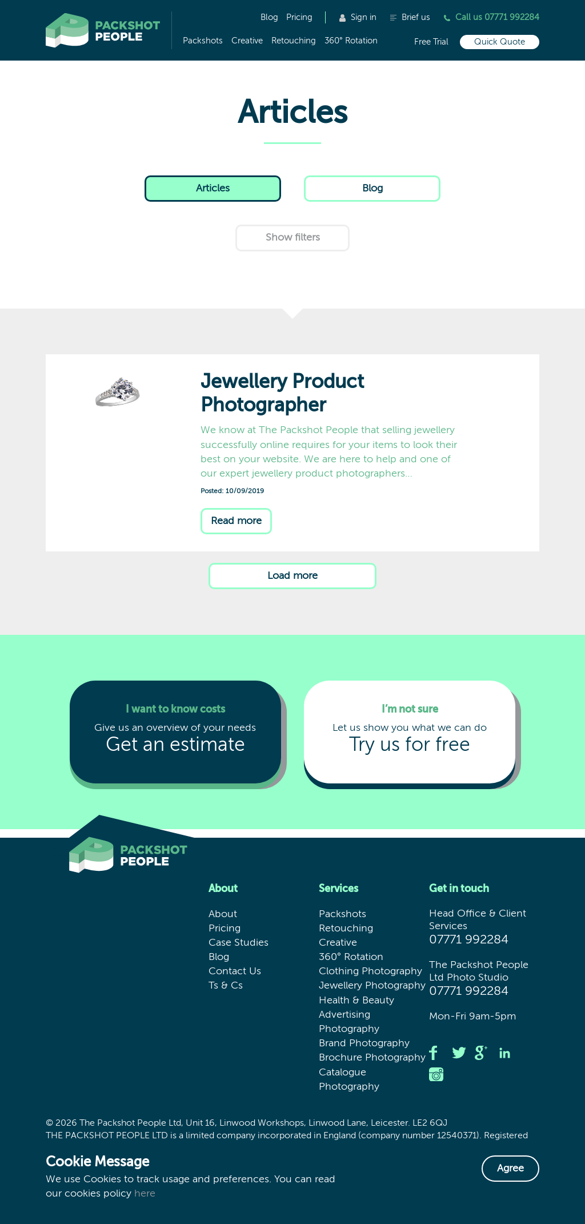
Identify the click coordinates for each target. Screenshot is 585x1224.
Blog (269, 17)
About (223, 914)
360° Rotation (351, 41)
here (144, 1194)
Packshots (203, 41)
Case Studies (239, 943)
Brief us (410, 17)
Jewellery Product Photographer (132, 414)
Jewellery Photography (372, 986)
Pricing (299, 17)
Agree (510, 1168)
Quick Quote (499, 42)
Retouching (293, 41)
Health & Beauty (356, 1000)
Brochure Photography (372, 1058)
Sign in (357, 17)
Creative (247, 41)
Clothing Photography (370, 971)
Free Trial (431, 42)
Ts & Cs (226, 986)
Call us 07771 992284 (491, 17)
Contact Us (235, 971)
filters (293, 238)
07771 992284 (468, 940)
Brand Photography (364, 1043)
